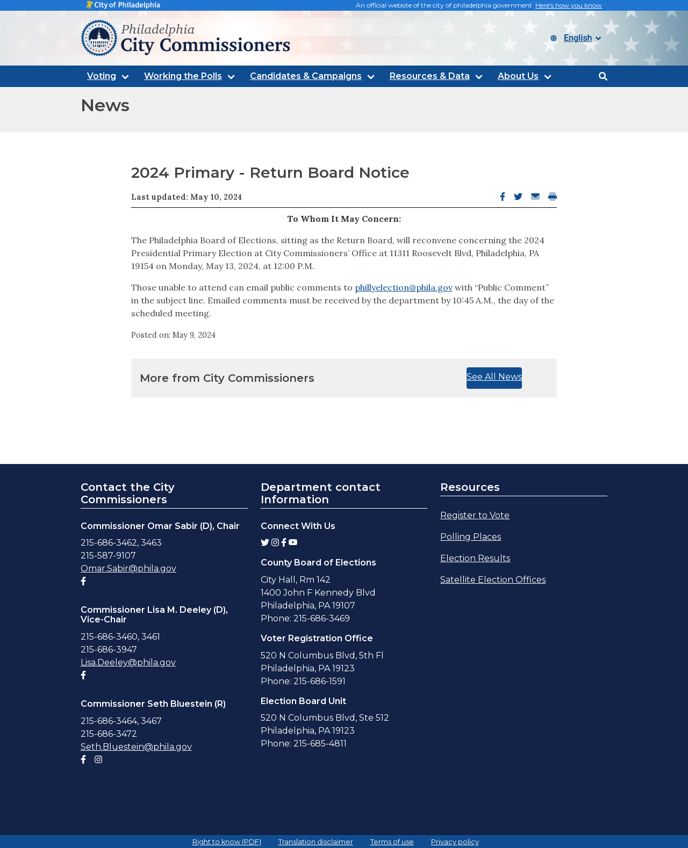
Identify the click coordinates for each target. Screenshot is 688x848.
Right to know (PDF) (226, 842)
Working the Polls (183, 76)
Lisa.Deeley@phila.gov (128, 662)
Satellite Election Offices (493, 580)
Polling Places (470, 537)
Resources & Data (430, 76)
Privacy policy (455, 842)
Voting (101, 76)
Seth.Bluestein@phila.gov (136, 747)
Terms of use (392, 842)
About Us (518, 76)
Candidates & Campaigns (306, 76)
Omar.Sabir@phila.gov (128, 568)
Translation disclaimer (315, 842)
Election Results (475, 558)
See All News (494, 377)
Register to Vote (475, 515)
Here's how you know (568, 5)
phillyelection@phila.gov (404, 287)
